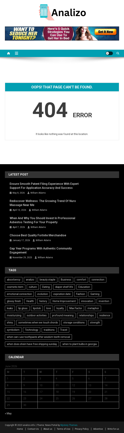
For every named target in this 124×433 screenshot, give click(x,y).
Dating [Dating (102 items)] (46, 286)
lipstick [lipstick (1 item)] (37, 308)
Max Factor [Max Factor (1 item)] (75, 308)
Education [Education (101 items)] (84, 286)
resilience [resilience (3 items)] (104, 315)
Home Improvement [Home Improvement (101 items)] (64, 301)
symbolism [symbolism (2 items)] (13, 329)
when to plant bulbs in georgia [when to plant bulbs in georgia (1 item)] (79, 344)
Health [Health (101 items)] (30, 301)
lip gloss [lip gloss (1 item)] (22, 308)
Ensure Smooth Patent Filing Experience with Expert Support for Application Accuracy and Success (44, 186)
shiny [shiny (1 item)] (10, 322)
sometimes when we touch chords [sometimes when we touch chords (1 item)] (38, 322)
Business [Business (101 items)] (66, 279)
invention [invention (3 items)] (104, 301)
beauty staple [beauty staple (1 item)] (47, 279)
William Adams (38, 193)
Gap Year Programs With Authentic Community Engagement (41, 250)
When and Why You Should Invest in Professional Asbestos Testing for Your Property (42, 220)
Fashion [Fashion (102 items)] (80, 294)
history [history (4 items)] (43, 301)
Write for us (113, 429)
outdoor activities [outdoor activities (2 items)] (37, 315)
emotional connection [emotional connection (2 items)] (19, 294)
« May (8, 413)
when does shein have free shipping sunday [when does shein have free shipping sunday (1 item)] (32, 344)
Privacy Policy (82, 429)
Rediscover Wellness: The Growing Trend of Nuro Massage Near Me (43, 203)
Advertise (98, 429)
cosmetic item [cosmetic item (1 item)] (15, 286)
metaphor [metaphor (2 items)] (93, 308)
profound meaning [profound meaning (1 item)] (63, 315)
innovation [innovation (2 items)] (87, 301)
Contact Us (33, 429)
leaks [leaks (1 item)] (10, 308)
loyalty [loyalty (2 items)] (60, 308)
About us (47, 429)
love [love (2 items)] (48, 308)
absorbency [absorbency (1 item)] (13, 279)
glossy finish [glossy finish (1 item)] (14, 301)
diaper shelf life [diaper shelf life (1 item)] (64, 286)
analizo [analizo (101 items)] (30, 279)
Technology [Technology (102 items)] (31, 329)
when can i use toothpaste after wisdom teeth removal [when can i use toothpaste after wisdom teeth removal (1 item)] (38, 336)
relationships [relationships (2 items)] (86, 315)
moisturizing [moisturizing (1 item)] (14, 315)
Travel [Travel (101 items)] (63, 329)
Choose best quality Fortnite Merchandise (38, 235)
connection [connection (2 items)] (98, 279)
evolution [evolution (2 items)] (42, 294)
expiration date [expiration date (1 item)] (62, 294)
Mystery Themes (68, 425)
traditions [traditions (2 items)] (49, 329)
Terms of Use (63, 429)
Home (20, 429)
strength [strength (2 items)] (95, 322)
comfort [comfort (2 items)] (81, 279)
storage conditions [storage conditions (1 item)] (74, 322)
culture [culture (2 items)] (33, 286)
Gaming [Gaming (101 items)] (94, 294)
